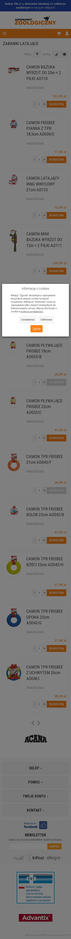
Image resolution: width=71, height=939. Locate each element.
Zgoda (37, 328)
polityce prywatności (32, 311)
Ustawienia (27, 319)
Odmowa (46, 319)
